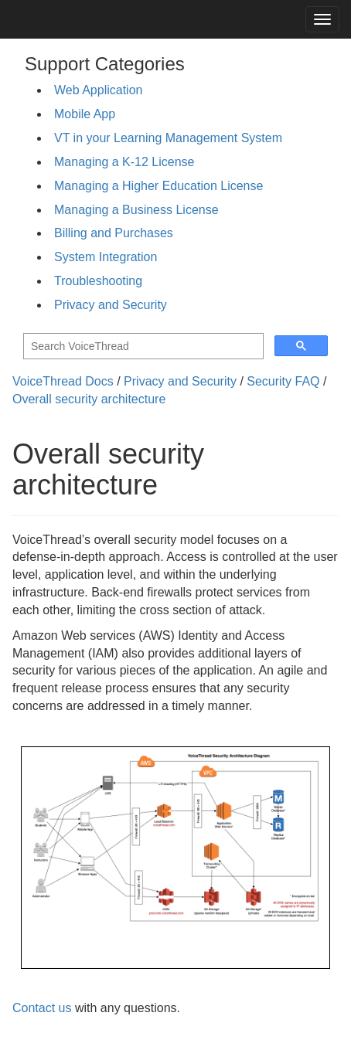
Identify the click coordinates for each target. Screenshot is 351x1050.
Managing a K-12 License (124, 161)
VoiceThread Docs (63, 381)
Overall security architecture (88, 399)
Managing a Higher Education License (158, 185)
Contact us (41, 1007)
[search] (142, 346)
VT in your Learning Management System (168, 137)
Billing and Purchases (113, 233)
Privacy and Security (110, 304)
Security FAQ (283, 381)
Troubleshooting (98, 280)
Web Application (98, 90)
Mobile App (84, 114)
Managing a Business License (136, 209)
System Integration (105, 256)
